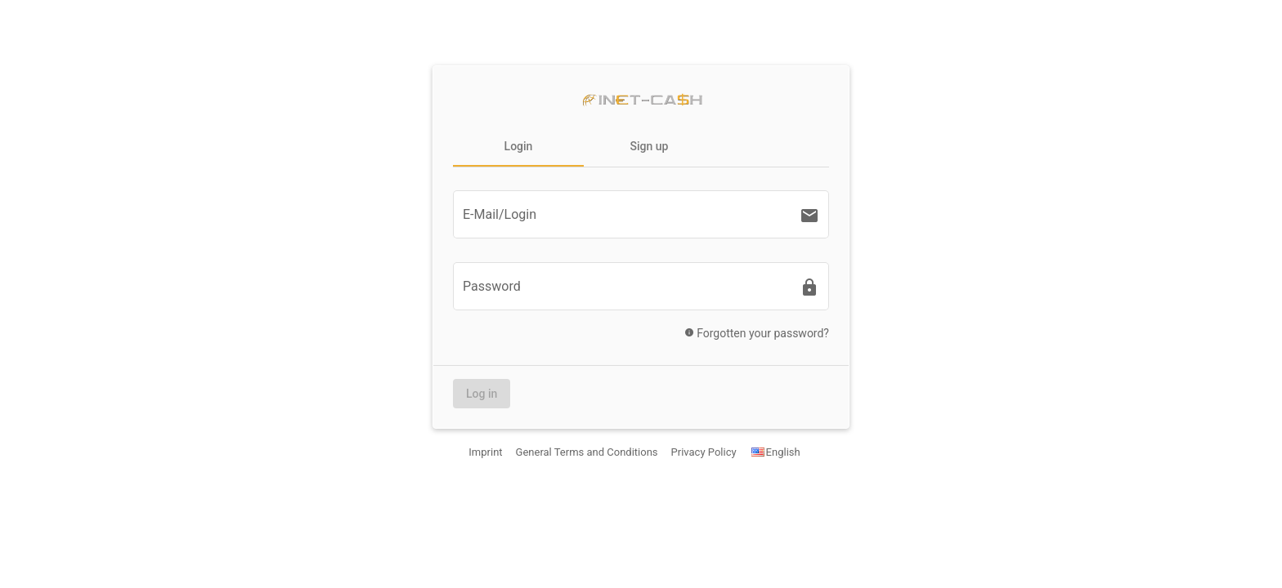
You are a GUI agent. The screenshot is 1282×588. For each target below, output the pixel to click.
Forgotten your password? (752, 337)
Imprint (485, 452)
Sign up (649, 146)
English (775, 452)
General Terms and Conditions (587, 452)
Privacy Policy (704, 452)
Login (518, 146)
